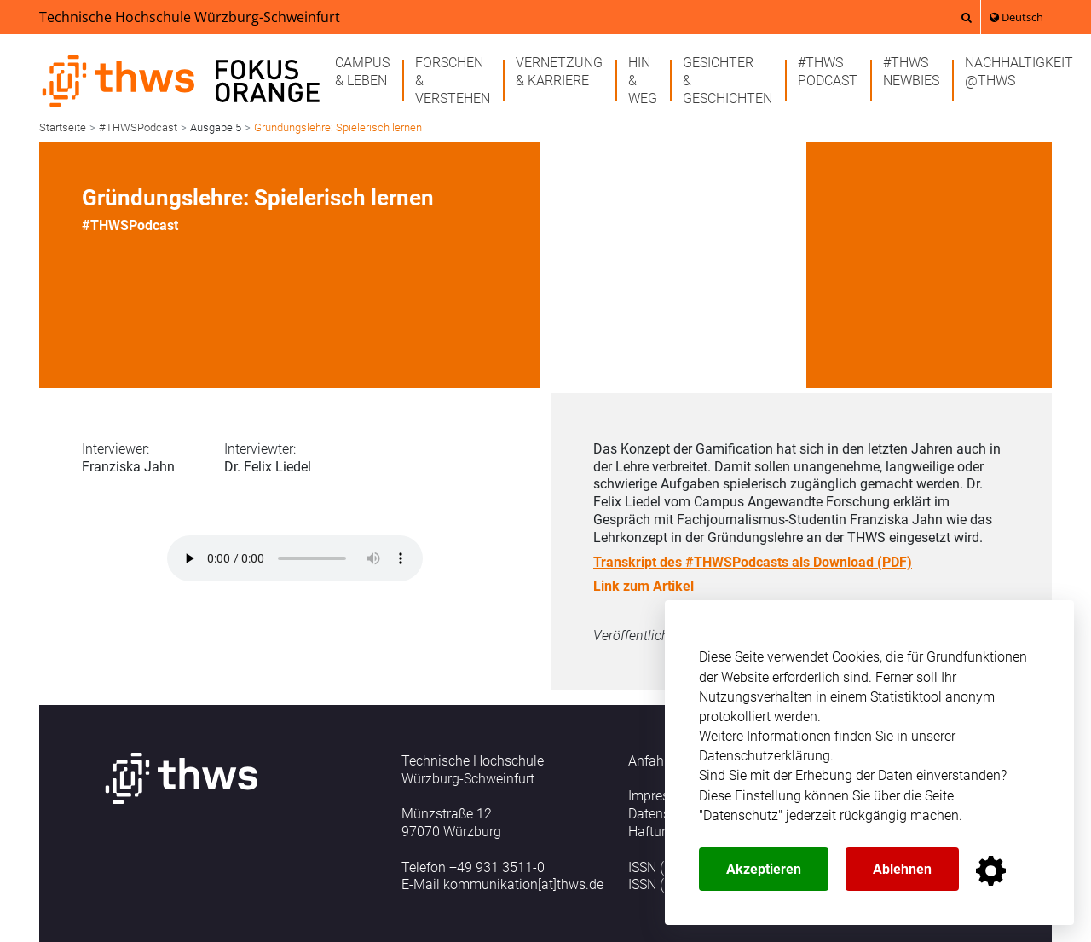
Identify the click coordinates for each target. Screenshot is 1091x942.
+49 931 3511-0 (497, 867)
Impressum (662, 796)
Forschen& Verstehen (452, 81)
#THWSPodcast (827, 72)
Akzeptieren (763, 869)
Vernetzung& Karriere (559, 72)
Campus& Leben (362, 72)
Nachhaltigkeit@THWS (1019, 72)
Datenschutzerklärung (764, 756)
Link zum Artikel (643, 586)
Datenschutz (740, 815)
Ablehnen (902, 869)
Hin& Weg (642, 81)
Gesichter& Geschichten (727, 81)
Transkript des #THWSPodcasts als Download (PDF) (752, 562)
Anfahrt (650, 761)
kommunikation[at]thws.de (523, 884)
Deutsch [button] (1016, 17)
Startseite (62, 127)
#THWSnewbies (911, 72)
